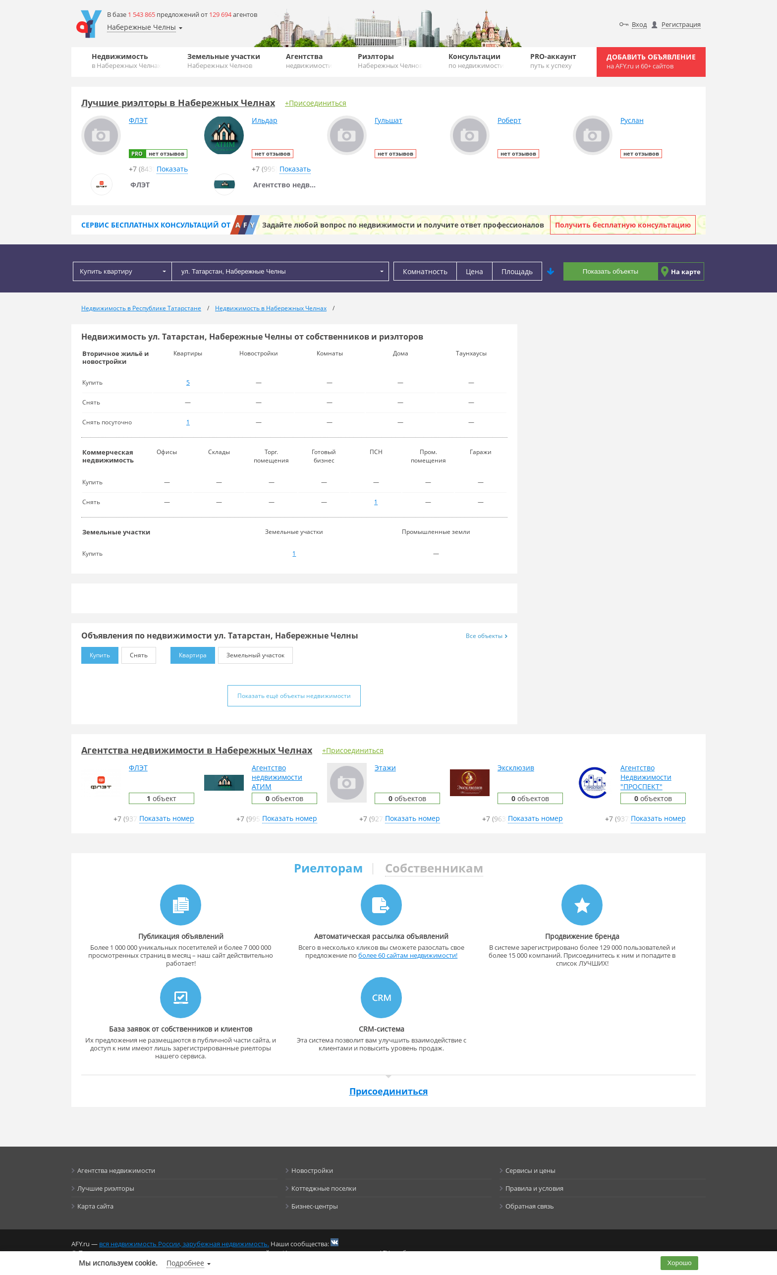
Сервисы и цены (530, 1170)
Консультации (476, 61)
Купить (95, 653)
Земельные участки (223, 61)
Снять (134, 653)
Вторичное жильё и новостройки (115, 357)
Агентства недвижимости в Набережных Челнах (196, 750)
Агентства (309, 61)
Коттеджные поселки (323, 1188)
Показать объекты (610, 271)
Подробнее (185, 1263)
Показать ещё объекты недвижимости (294, 696)
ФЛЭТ (138, 120)
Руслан (632, 120)
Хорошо (679, 1263)
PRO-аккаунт (553, 61)
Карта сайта (95, 1206)
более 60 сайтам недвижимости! (407, 955)
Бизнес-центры (314, 1206)
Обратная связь (529, 1206)
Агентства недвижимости (116, 1170)
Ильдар (265, 120)
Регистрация (681, 24)
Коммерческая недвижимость (108, 456)
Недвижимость (126, 61)
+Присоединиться (315, 103)
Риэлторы (390, 61)
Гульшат (388, 120)
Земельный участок (251, 653)
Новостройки (312, 1170)
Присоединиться (388, 1091)
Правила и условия (534, 1188)
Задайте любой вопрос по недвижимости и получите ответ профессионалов (403, 225)
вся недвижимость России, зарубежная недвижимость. (184, 1243)
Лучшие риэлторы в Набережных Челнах (178, 103)
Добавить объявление (651, 61)
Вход (639, 24)
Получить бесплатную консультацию (623, 225)
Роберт (509, 120)
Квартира (188, 653)
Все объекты (486, 636)
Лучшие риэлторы (105, 1188)
